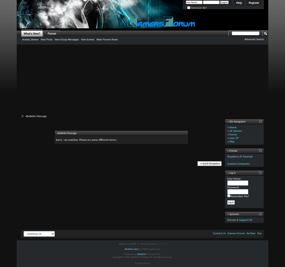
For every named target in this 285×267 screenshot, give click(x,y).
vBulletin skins (131, 249)
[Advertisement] (142, 80)
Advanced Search (254, 39)
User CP (234, 138)
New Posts (47, 39)
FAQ (232, 141)
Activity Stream (30, 39)
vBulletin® (142, 254)
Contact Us (219, 233)
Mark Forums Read (106, 39)
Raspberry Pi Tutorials (240, 156)
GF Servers (236, 130)
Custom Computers (238, 163)
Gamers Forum (236, 233)
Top (259, 233)
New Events (87, 39)
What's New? (32, 33)
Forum (52, 33)
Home (233, 127)
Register (254, 2)
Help (239, 2)
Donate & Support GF (239, 219)
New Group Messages (67, 39)
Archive (251, 233)
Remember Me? (197, 8)
